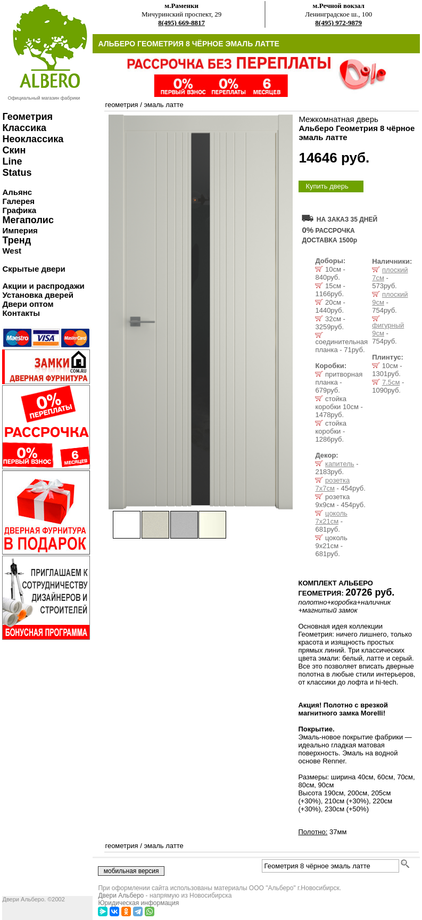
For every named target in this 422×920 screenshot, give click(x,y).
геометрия (121, 105)
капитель (339, 464)
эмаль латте (163, 105)
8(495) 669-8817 (181, 23)
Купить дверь (326, 186)
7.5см (391, 382)
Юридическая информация (138, 903)
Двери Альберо (121, 895)
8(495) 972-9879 (338, 23)
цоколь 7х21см (331, 517)
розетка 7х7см (332, 484)
